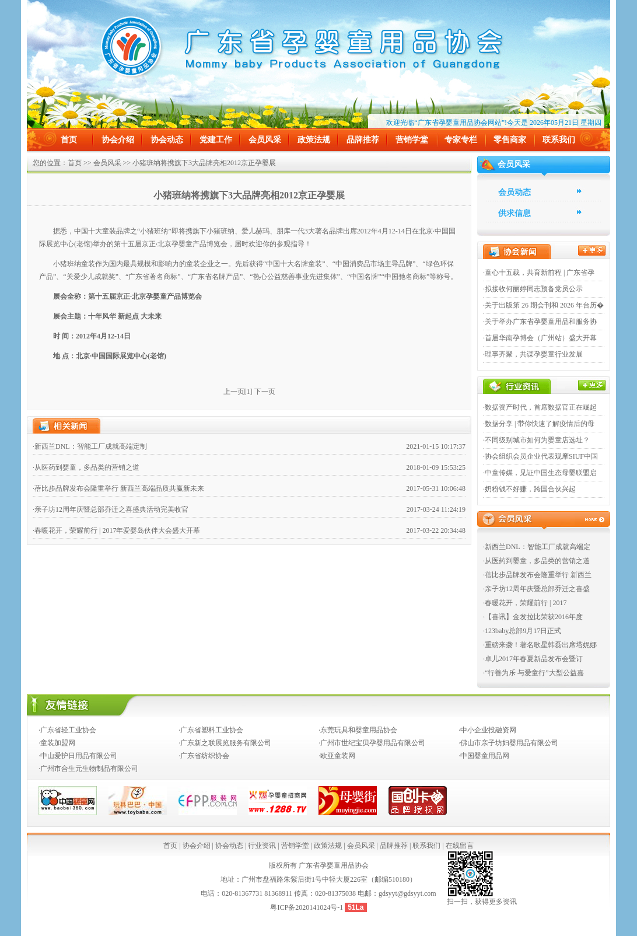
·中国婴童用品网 (484, 756)
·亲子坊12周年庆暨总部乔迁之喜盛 (536, 589)
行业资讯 (262, 845)
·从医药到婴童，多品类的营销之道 (86, 467)
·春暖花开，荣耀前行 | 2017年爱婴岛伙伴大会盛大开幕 (116, 530)
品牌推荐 (362, 139)
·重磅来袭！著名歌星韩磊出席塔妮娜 (540, 645)
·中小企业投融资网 (487, 730)
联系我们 (558, 139)
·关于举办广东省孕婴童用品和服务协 (540, 321)
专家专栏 (460, 139)
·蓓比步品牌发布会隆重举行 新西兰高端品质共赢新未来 (118, 488)
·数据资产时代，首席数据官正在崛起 (540, 407)
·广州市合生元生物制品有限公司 (88, 768)
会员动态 (514, 192)
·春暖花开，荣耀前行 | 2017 (524, 603)
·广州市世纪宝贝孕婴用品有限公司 (371, 743)
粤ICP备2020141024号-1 (307, 907)
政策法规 (314, 139)
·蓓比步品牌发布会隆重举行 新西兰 (537, 575)
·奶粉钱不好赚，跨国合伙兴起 (529, 489)
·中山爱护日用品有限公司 (77, 756)
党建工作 (216, 139)
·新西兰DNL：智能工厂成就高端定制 (90, 446)
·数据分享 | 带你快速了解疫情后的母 (538, 424)
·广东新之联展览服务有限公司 (224, 743)
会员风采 (265, 139)
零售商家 (510, 139)
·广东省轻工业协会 (67, 730)
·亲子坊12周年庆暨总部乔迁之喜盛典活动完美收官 (110, 509)
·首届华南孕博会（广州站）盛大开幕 (540, 338)
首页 (69, 139)
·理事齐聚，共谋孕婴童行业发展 (533, 354)
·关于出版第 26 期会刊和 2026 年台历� (543, 305)
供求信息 (514, 213)
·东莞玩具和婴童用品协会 (357, 730)
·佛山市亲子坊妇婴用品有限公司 (508, 743)
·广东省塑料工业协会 (210, 730)
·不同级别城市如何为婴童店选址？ (536, 440)
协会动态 (166, 139)
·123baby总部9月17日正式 (522, 631)
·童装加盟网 (56, 743)
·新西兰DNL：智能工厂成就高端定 (536, 547)
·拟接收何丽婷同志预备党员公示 (533, 289)
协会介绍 (118, 139)
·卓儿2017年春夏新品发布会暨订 (533, 659)
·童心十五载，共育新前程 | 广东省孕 (538, 272)
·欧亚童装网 (336, 756)
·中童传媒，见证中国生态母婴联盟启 (540, 473)
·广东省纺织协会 (203, 756)
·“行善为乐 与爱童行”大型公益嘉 (533, 673)
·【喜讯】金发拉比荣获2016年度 (533, 617)
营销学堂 (412, 139)
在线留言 (460, 845)
